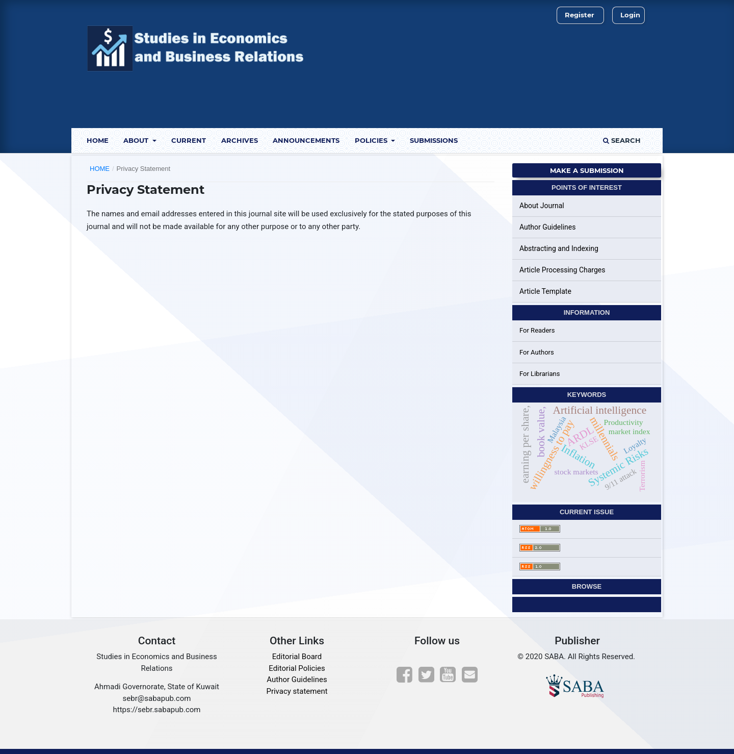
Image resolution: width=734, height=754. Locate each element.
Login (630, 15)
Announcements (306, 140)
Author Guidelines (547, 227)
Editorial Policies (297, 668)
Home (98, 140)
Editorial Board (297, 656)
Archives (239, 140)
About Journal (541, 206)
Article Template (545, 291)
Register (579, 15)
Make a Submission (587, 170)
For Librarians (539, 374)
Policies (372, 140)
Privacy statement (296, 691)
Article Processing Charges (562, 270)
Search (622, 140)
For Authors (536, 352)
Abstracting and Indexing (558, 248)
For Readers (537, 330)
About (136, 140)
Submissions (434, 140)
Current (188, 140)
